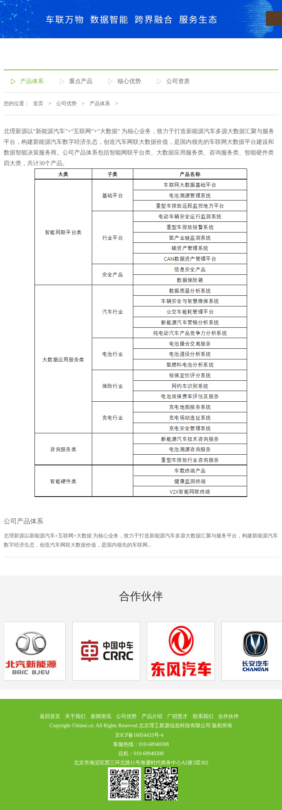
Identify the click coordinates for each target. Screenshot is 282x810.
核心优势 (129, 81)
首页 (38, 103)
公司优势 (66, 103)
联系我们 (203, 716)
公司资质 (178, 81)
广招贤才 (177, 716)
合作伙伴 (141, 596)
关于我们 (75, 716)
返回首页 (50, 716)
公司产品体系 (23, 521)
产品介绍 (152, 716)
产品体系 (32, 81)
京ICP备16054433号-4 (139, 735)
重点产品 (81, 81)
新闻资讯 (101, 716)
